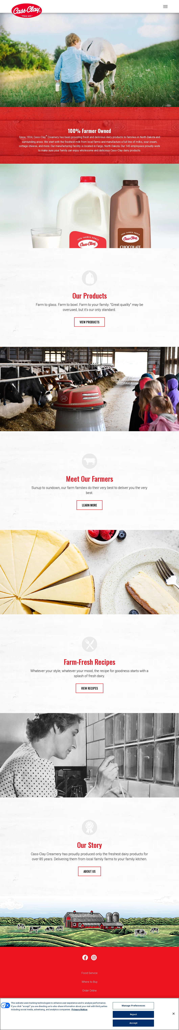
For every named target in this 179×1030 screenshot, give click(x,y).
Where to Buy (90, 981)
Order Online (89, 990)
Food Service (89, 973)
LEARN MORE (89, 505)
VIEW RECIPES (89, 688)
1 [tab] (89, 65)
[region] (89, 1014)
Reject (133, 1014)
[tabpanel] (89, 60)
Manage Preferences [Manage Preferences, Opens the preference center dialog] (133, 1005)
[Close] (173, 1013)
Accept (133, 1023)
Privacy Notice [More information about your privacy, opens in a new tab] (79, 1009)
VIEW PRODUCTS (89, 322)
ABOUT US (89, 871)
